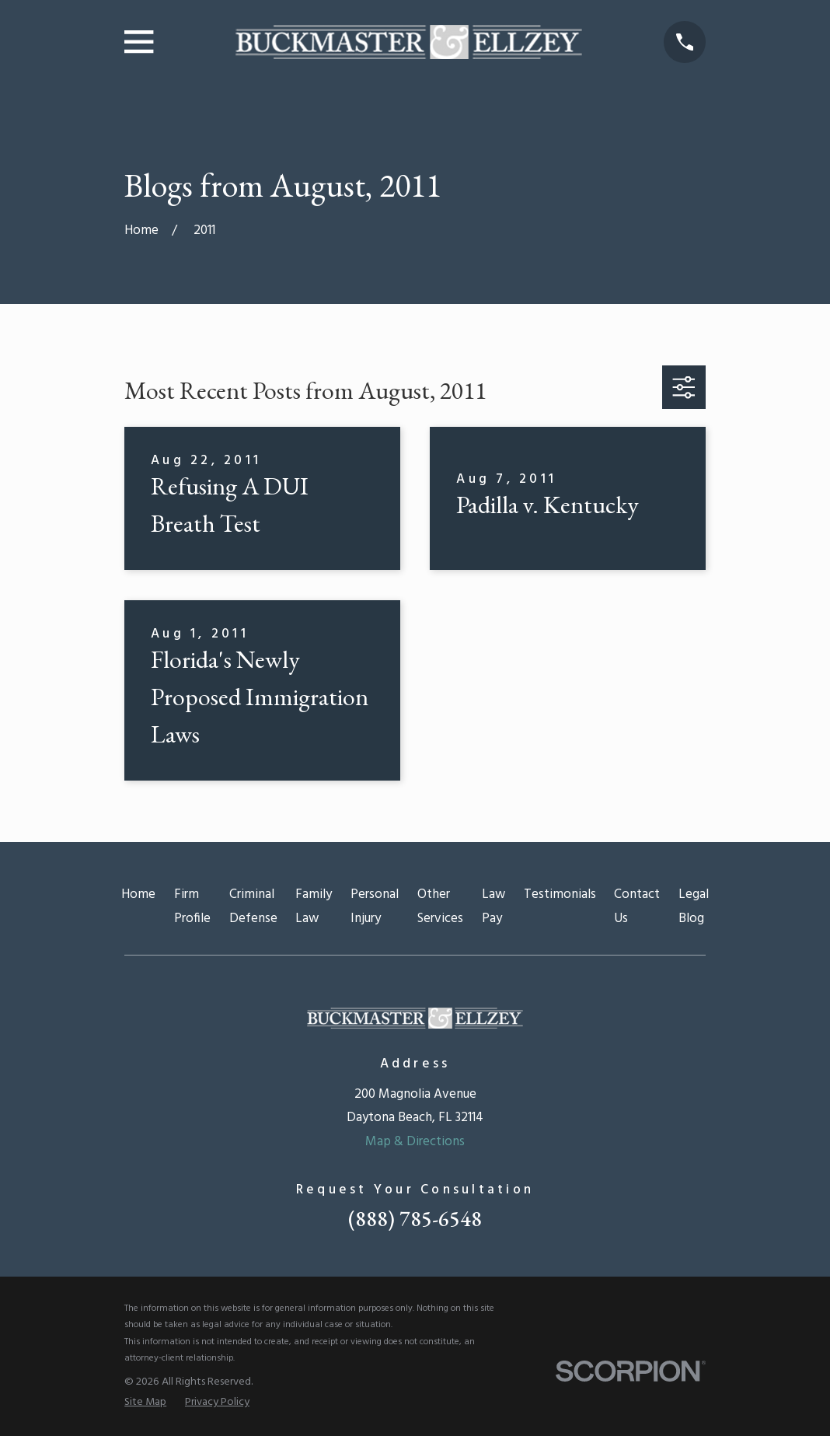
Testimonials (560, 894)
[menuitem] (145, 1402)
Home (138, 894)
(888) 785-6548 (415, 1218)
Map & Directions (415, 1141)
